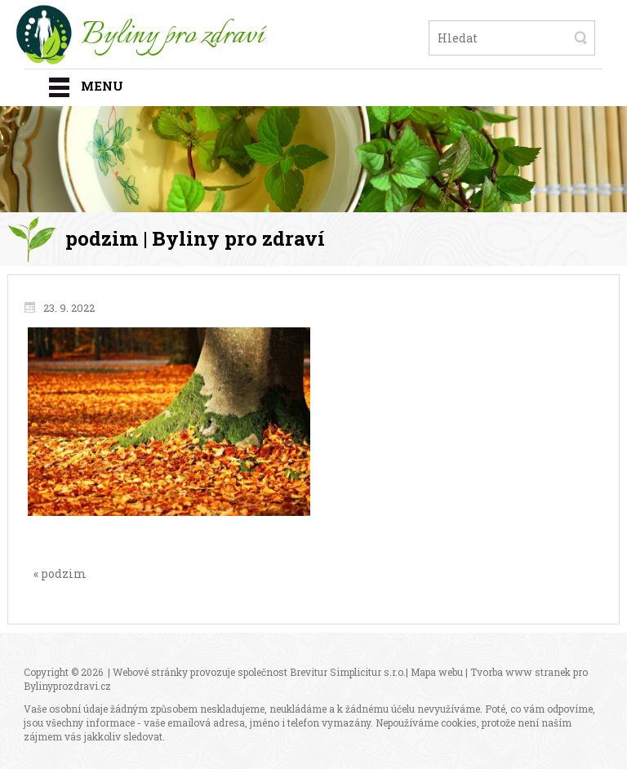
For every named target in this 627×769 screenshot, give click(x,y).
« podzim (60, 573)
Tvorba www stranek (520, 671)
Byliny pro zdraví (172, 35)
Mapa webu (437, 671)
